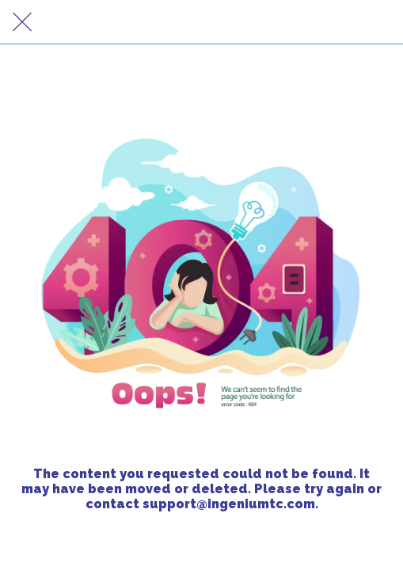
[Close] (22, 22)
